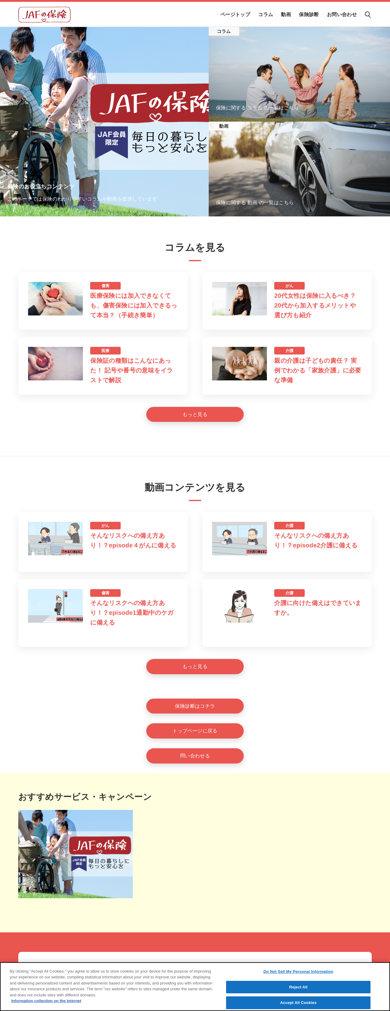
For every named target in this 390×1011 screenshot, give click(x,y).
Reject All (298, 987)
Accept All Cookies (298, 1002)
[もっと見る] (195, 414)
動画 (224, 126)
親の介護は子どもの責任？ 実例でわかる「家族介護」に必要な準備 (317, 370)
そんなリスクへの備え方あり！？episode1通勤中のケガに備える (132, 613)
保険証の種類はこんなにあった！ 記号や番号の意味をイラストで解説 (131, 370)
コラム (224, 31)
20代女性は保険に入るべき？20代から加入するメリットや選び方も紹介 (315, 305)
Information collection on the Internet (46, 1001)
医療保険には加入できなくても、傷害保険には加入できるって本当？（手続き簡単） (133, 305)
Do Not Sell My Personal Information (298, 971)
